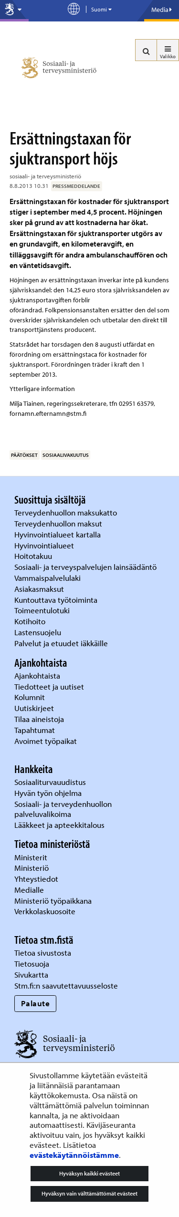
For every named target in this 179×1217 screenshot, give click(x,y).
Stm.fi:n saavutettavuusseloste (66, 985)
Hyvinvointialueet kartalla (58, 534)
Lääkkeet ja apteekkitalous (59, 825)
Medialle (30, 890)
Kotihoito (29, 621)
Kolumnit (30, 697)
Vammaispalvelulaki (48, 578)
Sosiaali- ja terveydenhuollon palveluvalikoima (63, 809)
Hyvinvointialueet (45, 545)
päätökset (24, 455)
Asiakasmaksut (39, 589)
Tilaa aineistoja (39, 719)
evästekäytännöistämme (74, 1155)
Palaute (35, 1003)
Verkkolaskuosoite (45, 911)
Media (161, 9)
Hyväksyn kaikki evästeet (89, 1173)
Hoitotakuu (34, 556)
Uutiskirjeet (35, 708)
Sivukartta (31, 974)
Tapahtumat (34, 730)
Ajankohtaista (37, 675)
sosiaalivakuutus (65, 455)
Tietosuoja (31, 964)
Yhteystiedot (37, 879)
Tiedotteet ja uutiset (50, 686)
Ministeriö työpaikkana (54, 901)
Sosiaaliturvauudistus (50, 782)
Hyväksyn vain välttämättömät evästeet (89, 1193)
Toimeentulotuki (43, 610)
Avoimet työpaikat (45, 741)
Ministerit (31, 857)
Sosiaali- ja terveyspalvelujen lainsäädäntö (86, 567)
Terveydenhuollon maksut (59, 523)
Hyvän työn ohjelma (48, 793)
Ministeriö (32, 868)
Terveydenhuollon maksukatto (66, 512)
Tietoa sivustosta (42, 953)
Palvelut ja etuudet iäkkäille (61, 643)
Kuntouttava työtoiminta (55, 600)
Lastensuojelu (38, 632)
